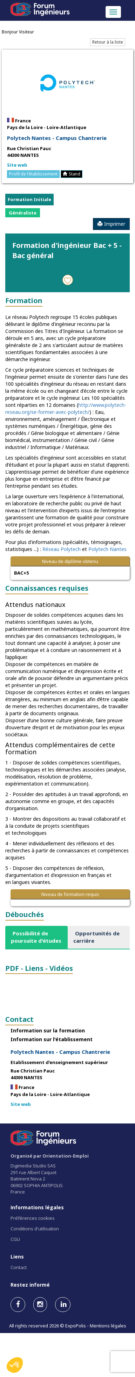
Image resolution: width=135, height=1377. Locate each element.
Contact (19, 1019)
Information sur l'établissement (52, 1039)
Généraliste (22, 213)
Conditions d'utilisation (35, 1228)
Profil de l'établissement (33, 174)
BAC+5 (21, 573)
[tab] (36, 937)
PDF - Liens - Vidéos (39, 968)
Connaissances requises (46, 588)
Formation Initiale (29, 199)
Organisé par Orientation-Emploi (50, 1156)
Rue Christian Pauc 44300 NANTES (29, 151)
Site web (17, 165)
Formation (23, 300)
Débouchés (24, 914)
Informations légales (37, 1207)
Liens (17, 1256)
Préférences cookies (33, 1218)
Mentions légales (108, 1325)
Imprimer (111, 223)
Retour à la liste (107, 42)
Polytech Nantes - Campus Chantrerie (57, 137)
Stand (71, 174)
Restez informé (30, 1284)
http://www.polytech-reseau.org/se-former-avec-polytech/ (65, 408)
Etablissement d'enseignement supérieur (59, 1062)
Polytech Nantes (107, 549)
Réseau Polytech (61, 549)
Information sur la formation (48, 1030)
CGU (15, 1239)
